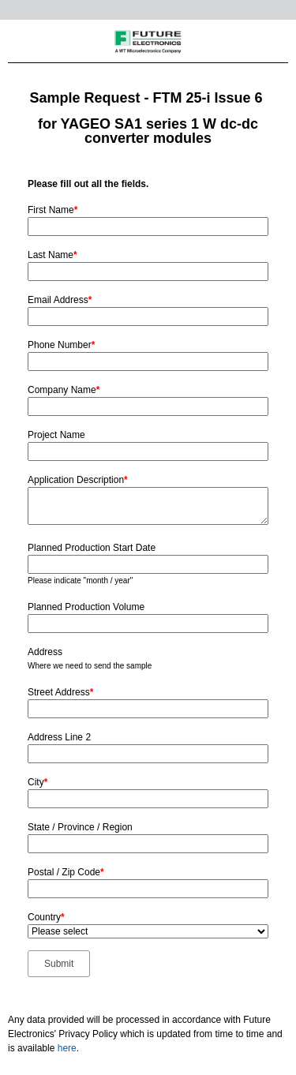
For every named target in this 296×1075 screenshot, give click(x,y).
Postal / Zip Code (66, 872)
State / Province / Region (80, 827)
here (67, 1048)
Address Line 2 (59, 737)
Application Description (78, 479)
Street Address (60, 692)
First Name (52, 209)
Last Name (52, 254)
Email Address (60, 299)
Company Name (63, 389)
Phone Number (61, 344)
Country (46, 917)
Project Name (56, 434)
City (37, 782)
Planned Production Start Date (91, 547)
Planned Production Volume (86, 606)
